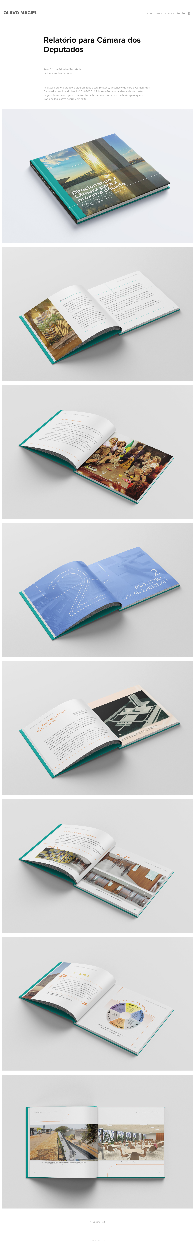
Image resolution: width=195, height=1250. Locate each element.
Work (149, 13)
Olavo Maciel (20, 12)
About (159, 13)
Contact (169, 13)
